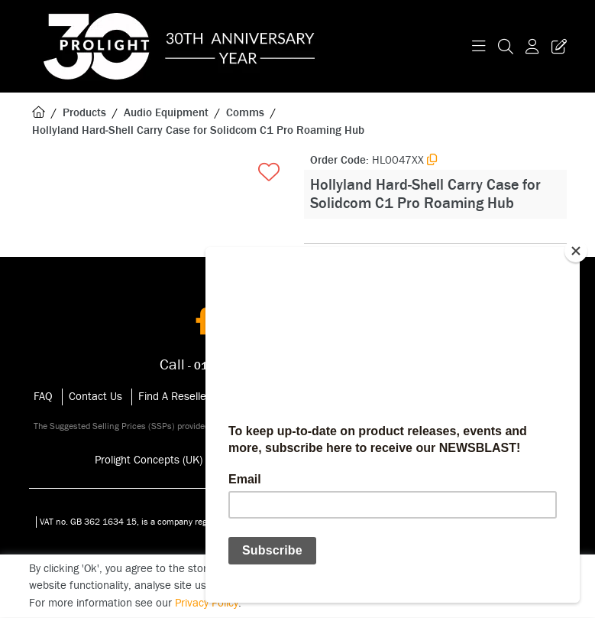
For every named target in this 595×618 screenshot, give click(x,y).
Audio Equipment (166, 112)
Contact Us (95, 396)
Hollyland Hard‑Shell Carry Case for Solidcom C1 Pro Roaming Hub (198, 130)
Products (84, 112)
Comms (245, 112)
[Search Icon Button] (505, 46)
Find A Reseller (174, 396)
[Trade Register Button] (556, 46)
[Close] (575, 250)
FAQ (43, 396)
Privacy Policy (206, 603)
